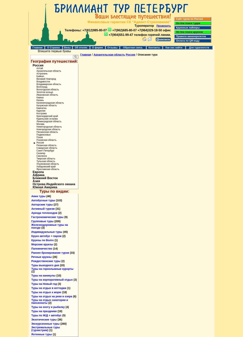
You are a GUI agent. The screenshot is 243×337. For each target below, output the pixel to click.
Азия (36, 181)
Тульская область (45, 161)
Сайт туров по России (189, 18)
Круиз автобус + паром (46, 236)
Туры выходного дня (45, 265)
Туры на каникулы (43, 275)
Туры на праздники (44, 311)
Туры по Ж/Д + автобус (46, 315)
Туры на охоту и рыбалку (48, 307)
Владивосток (43, 81)
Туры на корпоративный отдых (52, 279)
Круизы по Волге (42, 240)
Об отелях (81, 47)
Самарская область (46, 148)
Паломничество (41, 248)
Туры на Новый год (44, 283)
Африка (38, 175)
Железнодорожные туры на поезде (49, 226)
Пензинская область (47, 132)
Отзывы (112, 47)
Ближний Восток (45, 178)
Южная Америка (45, 187)
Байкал (40, 76)
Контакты (154, 47)
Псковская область (46, 140)
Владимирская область (48, 84)
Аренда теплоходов (44, 212)
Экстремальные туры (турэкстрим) (45, 329)
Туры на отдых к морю (46, 292)
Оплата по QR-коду (187, 40)
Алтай (39, 68)
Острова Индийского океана (54, 184)
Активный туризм (43, 208)
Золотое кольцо (44, 92)
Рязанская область (46, 145)
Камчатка (41, 108)
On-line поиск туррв (187, 23)
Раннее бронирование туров (50, 252)
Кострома (41, 113)
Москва (40, 124)
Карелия (40, 110)
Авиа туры (38, 196)
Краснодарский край (47, 116)
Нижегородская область (49, 126)
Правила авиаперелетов (190, 36)
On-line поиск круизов (189, 32)
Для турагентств (199, 47)
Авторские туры (42, 204)
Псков (39, 137)
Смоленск (41, 156)
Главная (37, 47)
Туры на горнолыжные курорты (52, 268)
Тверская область (45, 158)
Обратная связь (133, 47)
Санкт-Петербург (45, 150)
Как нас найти (174, 47)
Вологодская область (47, 89)
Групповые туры (42, 221)
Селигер (40, 153)
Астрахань (41, 73)
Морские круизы (42, 244)
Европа (38, 172)
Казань (40, 100)
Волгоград (41, 87)
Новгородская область (48, 129)
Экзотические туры (44, 319)
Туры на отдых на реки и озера (51, 296)
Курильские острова (47, 118)
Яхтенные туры (41, 334)
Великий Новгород (46, 79)
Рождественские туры (45, 261)
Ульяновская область (47, 164)
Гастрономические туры (47, 217)
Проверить (163, 25)
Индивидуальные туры (46, 231)
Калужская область (46, 105)
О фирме (97, 47)
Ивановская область (47, 95)
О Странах (53, 47)
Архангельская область (48, 71)
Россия (38, 65)
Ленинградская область (49, 121)
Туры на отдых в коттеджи (48, 288)
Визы (67, 47)
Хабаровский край (46, 166)
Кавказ (40, 97)
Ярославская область (47, 169)
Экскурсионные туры (45, 323)
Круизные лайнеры (187, 27)
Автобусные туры (43, 200)
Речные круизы (41, 256)
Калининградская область (50, 103)
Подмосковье (43, 134)
